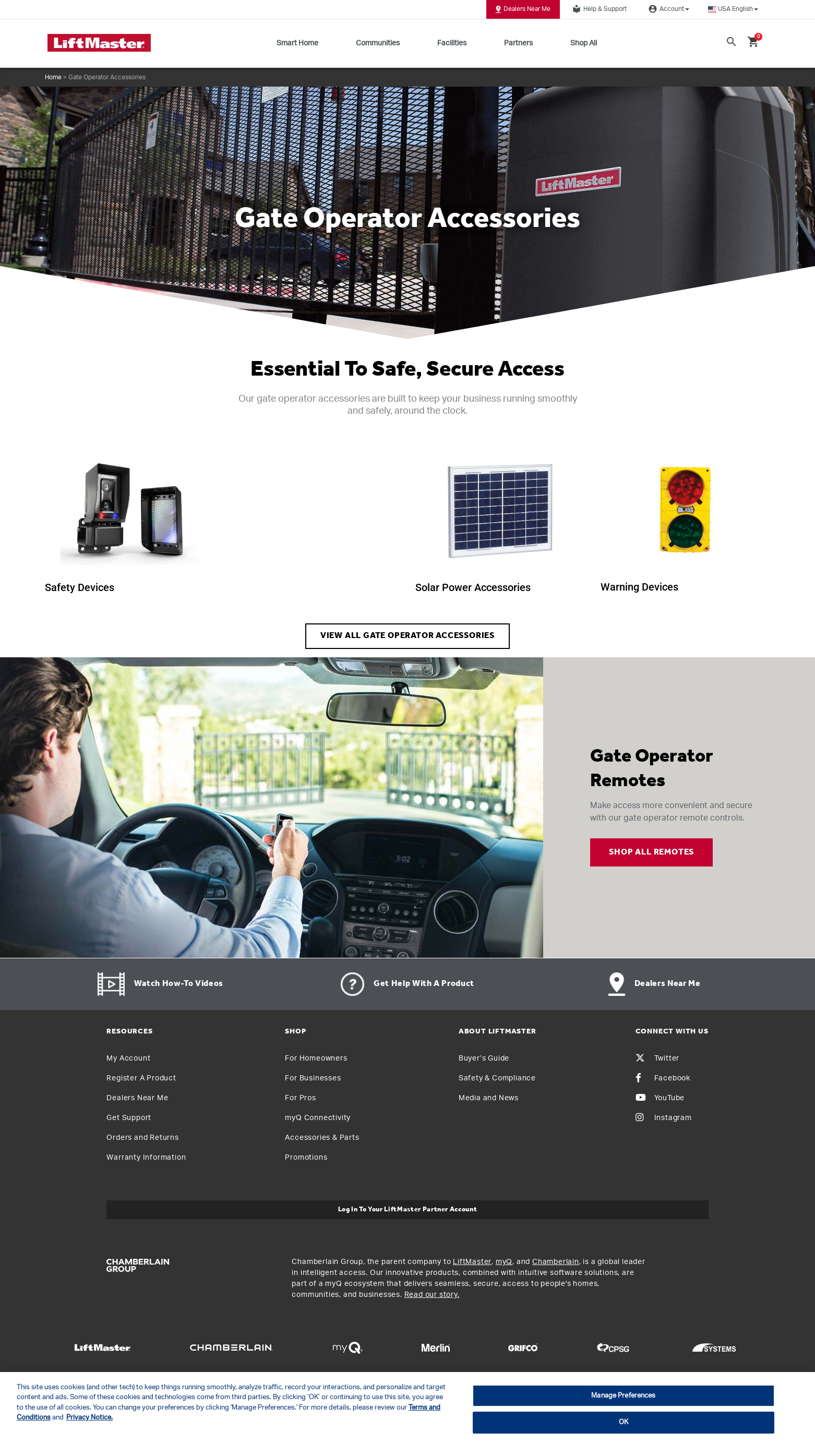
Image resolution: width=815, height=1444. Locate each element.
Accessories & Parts (322, 1137)
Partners (518, 43)
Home (53, 77)
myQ (504, 1262)
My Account (128, 1058)
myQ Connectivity (318, 1118)
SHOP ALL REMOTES (651, 852)
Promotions (306, 1157)
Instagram (664, 1118)
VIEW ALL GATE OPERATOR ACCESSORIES (407, 636)
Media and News (489, 1098)
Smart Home (297, 43)
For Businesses (313, 1078)
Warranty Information (146, 1157)
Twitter (658, 1058)
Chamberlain (555, 1262)
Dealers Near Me (523, 9)
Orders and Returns (142, 1137)
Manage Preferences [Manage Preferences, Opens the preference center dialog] (623, 1395)
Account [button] (667, 9)
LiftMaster (472, 1262)
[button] (733, 9)
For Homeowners (316, 1058)
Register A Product (141, 1078)
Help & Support (598, 9)
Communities (378, 43)
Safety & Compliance (497, 1078)
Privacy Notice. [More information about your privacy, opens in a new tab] (89, 1417)
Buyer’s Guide (484, 1058)
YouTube (660, 1098)
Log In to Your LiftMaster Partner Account (407, 1209)
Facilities (451, 43)
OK (623, 1422)
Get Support (128, 1118)
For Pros (300, 1098)
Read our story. (432, 1294)
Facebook (663, 1078)
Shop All (583, 43)
